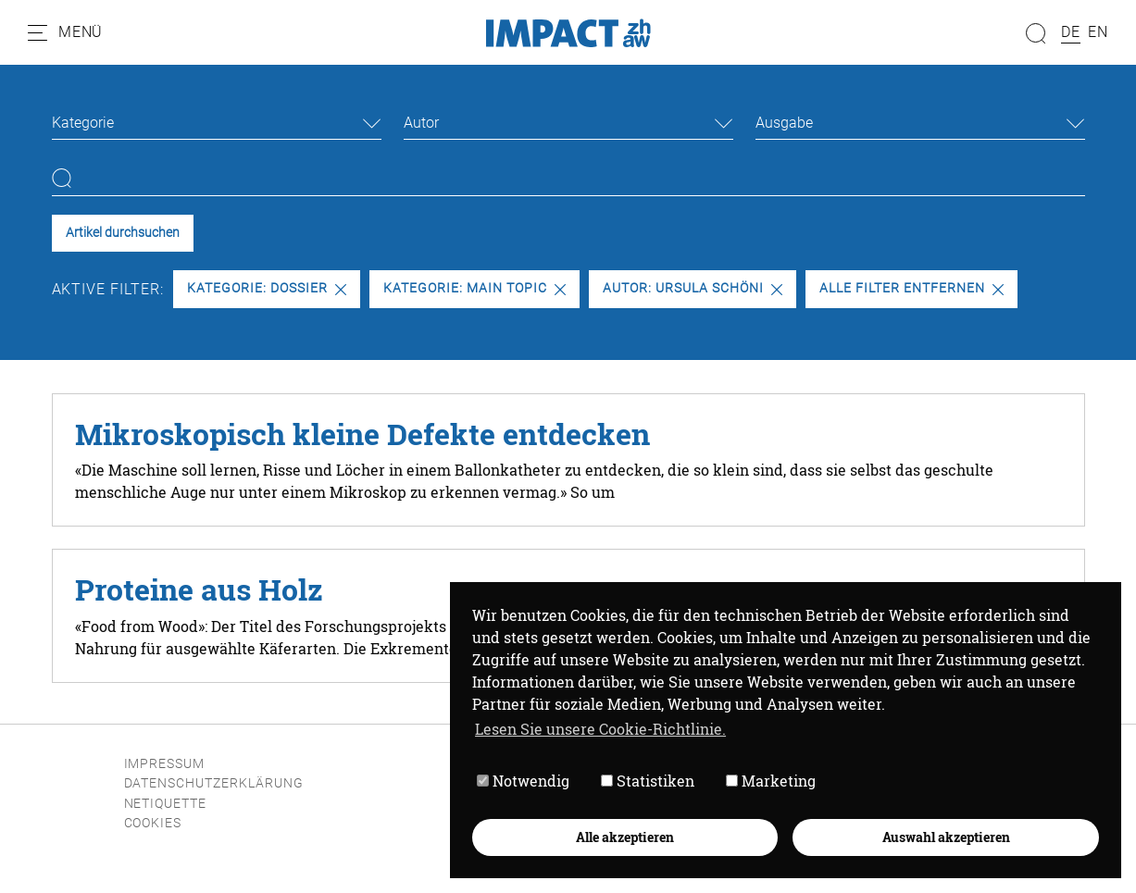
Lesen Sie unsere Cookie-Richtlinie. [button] (600, 728)
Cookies (153, 823)
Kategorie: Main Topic (474, 288)
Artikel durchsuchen (123, 233)
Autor (421, 122)
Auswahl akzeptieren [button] (946, 837)
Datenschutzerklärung (214, 783)
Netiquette (165, 804)
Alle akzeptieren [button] (625, 837)
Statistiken (647, 781)
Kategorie (83, 122)
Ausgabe (784, 122)
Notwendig (523, 781)
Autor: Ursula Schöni (692, 288)
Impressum (165, 764)
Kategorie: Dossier (266, 288)
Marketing (771, 781)
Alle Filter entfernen (911, 288)
